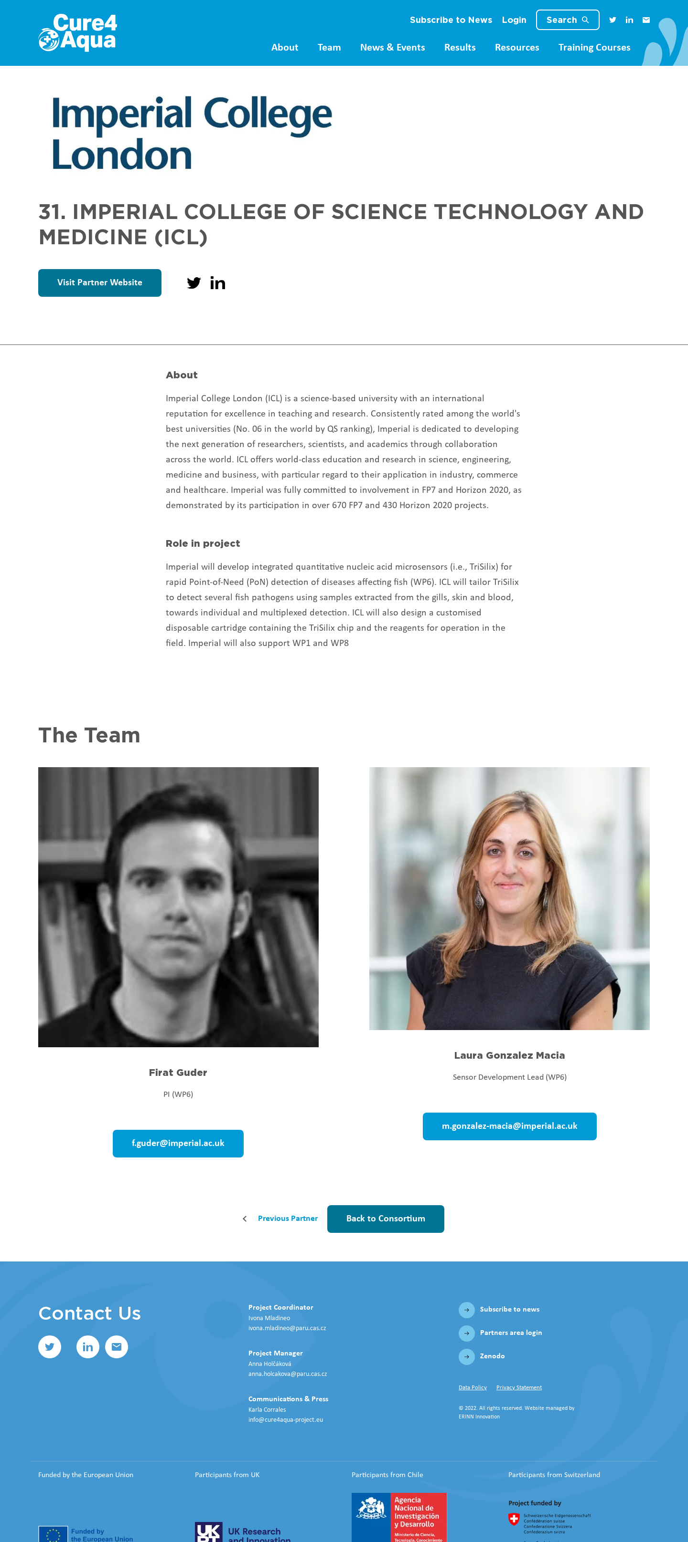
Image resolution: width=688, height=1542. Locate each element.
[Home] (77, 33)
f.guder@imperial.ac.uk (178, 1143)
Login (514, 20)
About (285, 47)
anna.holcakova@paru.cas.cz (287, 1374)
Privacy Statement (519, 1388)
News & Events (392, 47)
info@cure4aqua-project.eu (285, 1420)
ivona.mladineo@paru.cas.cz (287, 1328)
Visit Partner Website (99, 283)
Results (460, 47)
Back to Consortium (385, 1219)
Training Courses (595, 47)
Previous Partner (288, 1218)
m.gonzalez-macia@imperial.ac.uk (510, 1126)
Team (329, 47)
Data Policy (473, 1388)
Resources (517, 47)
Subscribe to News (451, 20)
